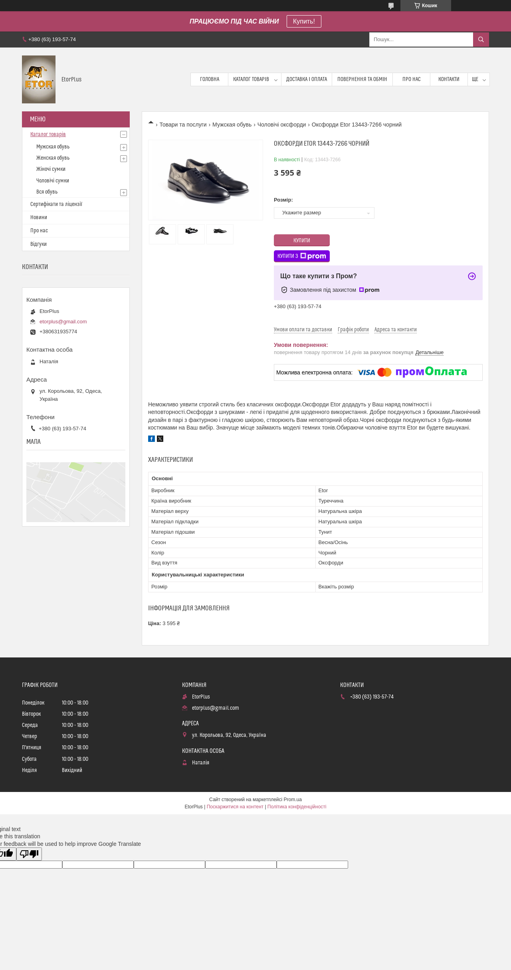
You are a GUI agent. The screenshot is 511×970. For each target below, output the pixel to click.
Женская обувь (52, 158)
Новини (38, 217)
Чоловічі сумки (52, 181)
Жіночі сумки (50, 169)
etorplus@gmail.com (63, 322)
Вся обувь (46, 192)
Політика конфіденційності (297, 807)
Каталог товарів (251, 79)
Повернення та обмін (362, 79)
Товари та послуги (182, 124)
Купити (301, 241)
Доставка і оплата (306, 79)
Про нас (411, 79)
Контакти (449, 79)
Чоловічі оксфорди (281, 124)
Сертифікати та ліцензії (56, 204)
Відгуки (38, 244)
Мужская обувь (232, 124)
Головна (209, 79)
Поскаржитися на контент (235, 807)
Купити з (301, 256)
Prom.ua (293, 799)
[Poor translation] (29, 854)
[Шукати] (481, 39)
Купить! (304, 21)
